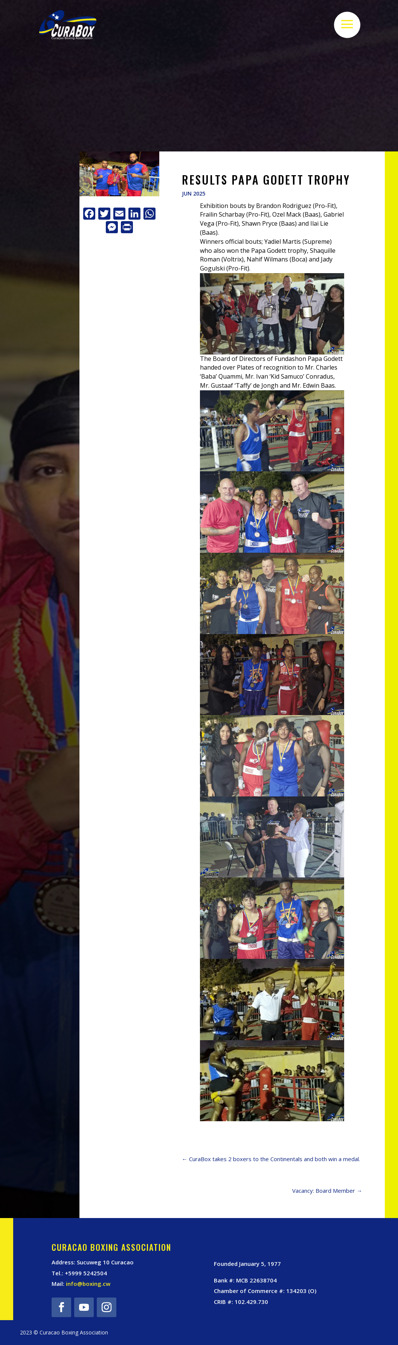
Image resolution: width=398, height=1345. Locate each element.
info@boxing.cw (88, 1283)
